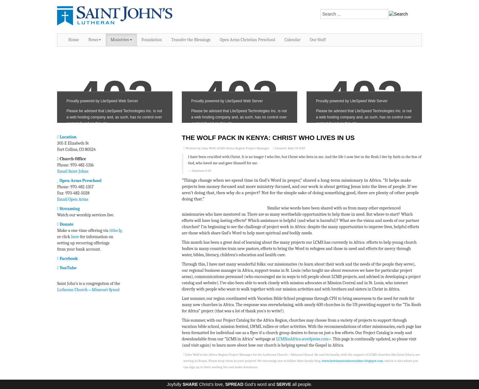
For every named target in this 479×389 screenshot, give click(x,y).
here (75, 236)
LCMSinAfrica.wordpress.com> (303, 339)
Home (73, 39)
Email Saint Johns (73, 171)
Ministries (121, 39)
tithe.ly (115, 230)
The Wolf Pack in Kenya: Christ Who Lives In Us (268, 137)
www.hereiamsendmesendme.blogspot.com (352, 361)
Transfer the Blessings (190, 39)
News (94, 39)
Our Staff (318, 39)
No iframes (114, 88)
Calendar (293, 39)
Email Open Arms (72, 199)
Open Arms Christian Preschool (247, 39)
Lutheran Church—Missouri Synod (88, 289)
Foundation (152, 39)
